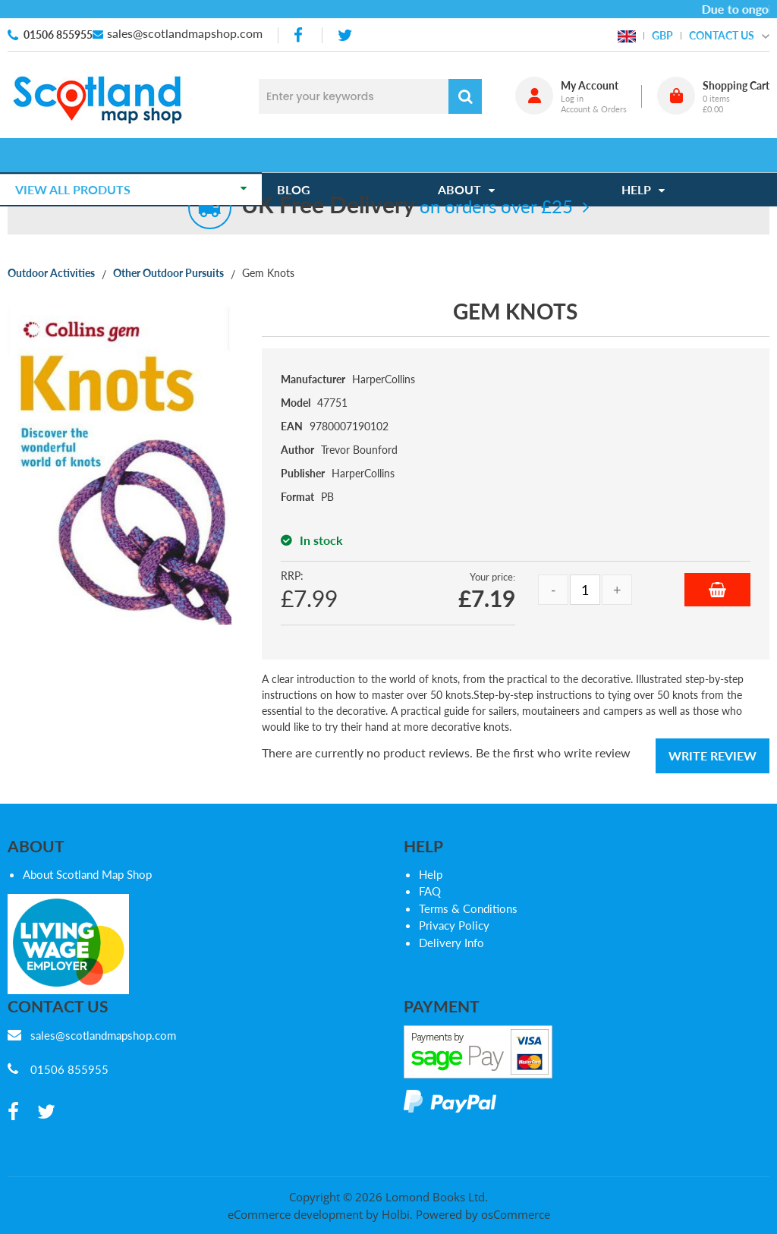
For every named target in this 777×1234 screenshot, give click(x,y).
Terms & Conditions (468, 908)
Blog (301, 155)
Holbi (396, 1214)
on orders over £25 (407, 206)
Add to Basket (717, 589)
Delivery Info (451, 942)
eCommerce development (295, 1214)
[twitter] (345, 35)
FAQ (430, 891)
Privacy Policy (454, 925)
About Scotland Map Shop (87, 874)
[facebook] (300, 35)
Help (430, 874)
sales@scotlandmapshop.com (185, 33)
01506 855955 (58, 34)
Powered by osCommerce (483, 1214)
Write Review (712, 755)
